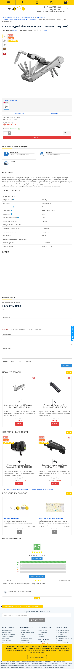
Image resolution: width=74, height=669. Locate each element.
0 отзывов (44, 30)
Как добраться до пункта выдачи (51, 516)
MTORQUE (38, 487)
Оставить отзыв (66, 363)
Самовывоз (5, 636)
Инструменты (42, 17)
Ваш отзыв (6, 315)
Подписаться (36, 618)
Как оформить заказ (26, 636)
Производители (24, 628)
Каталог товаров (13, 17)
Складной (13, 487)
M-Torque (25, 487)
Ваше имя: (6, 308)
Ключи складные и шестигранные (15, 19)
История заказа (42, 630)
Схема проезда (6, 630)
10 (29, 487)
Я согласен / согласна (37, 657)
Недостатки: (7, 346)
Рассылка (41, 634)
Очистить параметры (10, 100)
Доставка (5, 640)
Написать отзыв (37, 556)
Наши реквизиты (7, 628)
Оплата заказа (6, 638)
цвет (5, 102)
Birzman (33, 19)
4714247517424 (48, 487)
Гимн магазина (24, 638)
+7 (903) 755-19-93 (53, 7)
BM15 (33, 487)
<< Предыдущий (19, 111)
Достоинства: (7, 332)
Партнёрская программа (27, 630)
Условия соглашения (11, 516)
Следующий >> (54, 111)
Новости (22, 634)
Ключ (7, 487)
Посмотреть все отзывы (37, 574)
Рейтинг (5, 359)
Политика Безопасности (9, 632)
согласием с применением (13, 650)
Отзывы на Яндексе (26, 640)
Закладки (40, 632)
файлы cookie (52, 646)
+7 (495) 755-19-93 (53, 10)
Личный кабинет (42, 628)
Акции (22, 632)
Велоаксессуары (28, 17)
